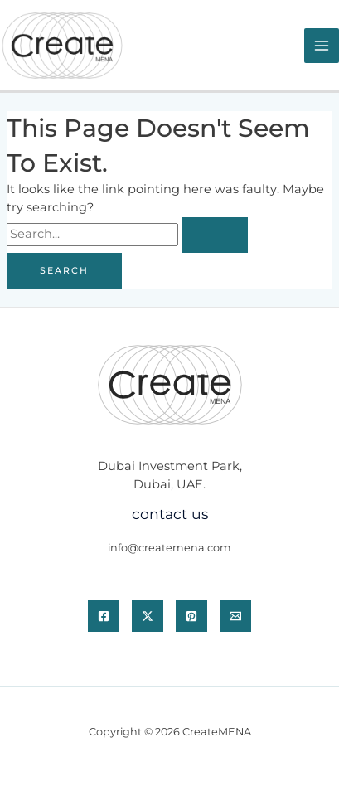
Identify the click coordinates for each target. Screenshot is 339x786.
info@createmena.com (169, 547)
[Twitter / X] (147, 616)
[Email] (235, 616)
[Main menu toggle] (321, 45)
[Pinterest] (191, 616)
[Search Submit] (215, 235)
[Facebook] (103, 616)
